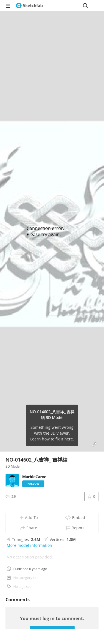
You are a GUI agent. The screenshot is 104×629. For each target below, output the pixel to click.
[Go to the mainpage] (29, 5)
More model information (29, 545)
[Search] (85, 5)
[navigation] (8, 5)
